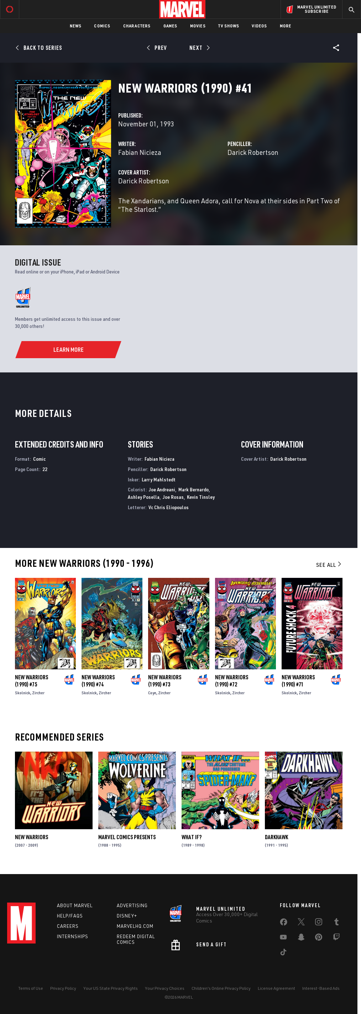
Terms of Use (30, 988)
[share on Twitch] (336, 938)
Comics (102, 25)
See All (329, 564)
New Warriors (31, 837)
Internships (72, 936)
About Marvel (75, 905)
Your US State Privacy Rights (110, 988)
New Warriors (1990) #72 (231, 681)
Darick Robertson (252, 152)
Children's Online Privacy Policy (221, 988)
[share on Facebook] (283, 923)
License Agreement (276, 988)
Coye (152, 692)
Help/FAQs (70, 916)
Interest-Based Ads (321, 988)
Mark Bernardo (193, 489)
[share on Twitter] (301, 923)
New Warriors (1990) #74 (98, 681)
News (76, 25)
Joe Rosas (173, 497)
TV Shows (228, 25)
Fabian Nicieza (139, 152)
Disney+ (127, 916)
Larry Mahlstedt (159, 479)
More (286, 25)
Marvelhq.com (135, 926)
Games (170, 25)
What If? (192, 837)
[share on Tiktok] (283, 953)
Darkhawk (276, 837)
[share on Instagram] (318, 923)
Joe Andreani (162, 489)
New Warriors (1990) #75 (31, 681)
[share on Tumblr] (336, 923)
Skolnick (22, 692)
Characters (137, 25)
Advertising (132, 905)
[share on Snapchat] (301, 938)
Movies (197, 25)
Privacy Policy (63, 988)
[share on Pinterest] (318, 938)
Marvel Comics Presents (127, 837)
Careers (68, 926)
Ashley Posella (143, 497)
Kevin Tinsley (201, 497)
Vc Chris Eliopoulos (168, 507)
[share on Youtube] (283, 938)
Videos (259, 25)
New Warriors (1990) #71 (298, 681)
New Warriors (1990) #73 (164, 681)
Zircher (38, 692)
